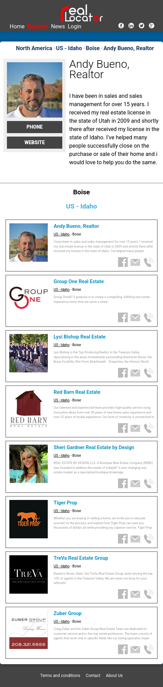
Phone (35, 127)
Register (37, 26)
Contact (93, 675)
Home (17, 26)
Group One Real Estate (79, 282)
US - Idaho (62, 234)
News (58, 26)
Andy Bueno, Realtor (76, 226)
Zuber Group (68, 613)
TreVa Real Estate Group (81, 558)
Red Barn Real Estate (77, 392)
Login (74, 26)
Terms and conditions (60, 675)
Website (35, 142)
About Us (114, 675)
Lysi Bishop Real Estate (80, 337)
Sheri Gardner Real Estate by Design (94, 448)
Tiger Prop (65, 503)
